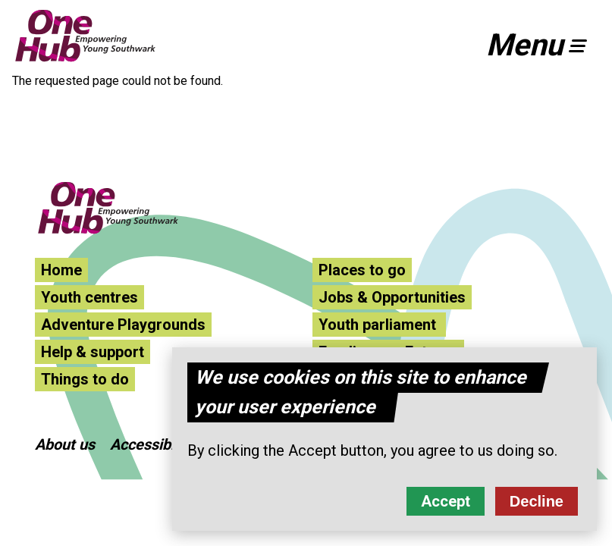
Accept (445, 504)
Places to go (362, 270)
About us (65, 444)
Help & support (92, 352)
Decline (536, 504)
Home (61, 270)
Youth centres (89, 297)
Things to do (85, 379)
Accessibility (152, 444)
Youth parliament (379, 324)
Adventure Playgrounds (123, 324)
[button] (543, 45)
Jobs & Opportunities (392, 297)
